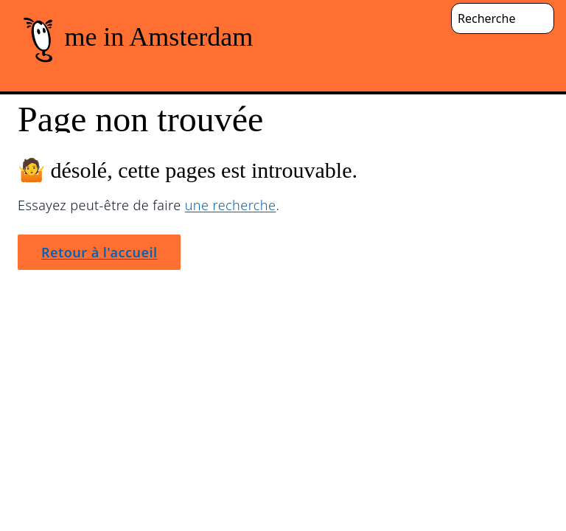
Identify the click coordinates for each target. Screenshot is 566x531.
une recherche (230, 205)
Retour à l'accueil (99, 252)
